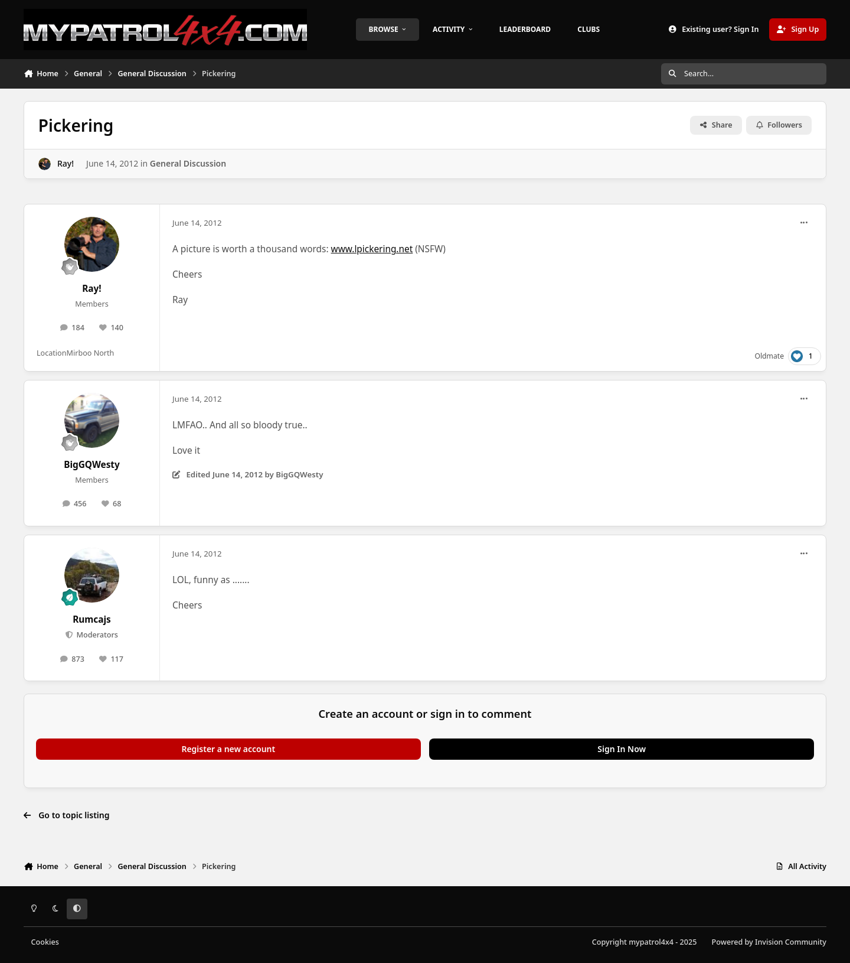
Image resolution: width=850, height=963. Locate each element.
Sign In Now (621, 748)
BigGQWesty (92, 464)
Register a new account (228, 748)
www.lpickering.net (372, 249)
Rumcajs (92, 619)
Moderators (96, 635)
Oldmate (769, 356)
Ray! (65, 163)
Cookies (45, 942)
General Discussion (188, 163)
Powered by (769, 942)
